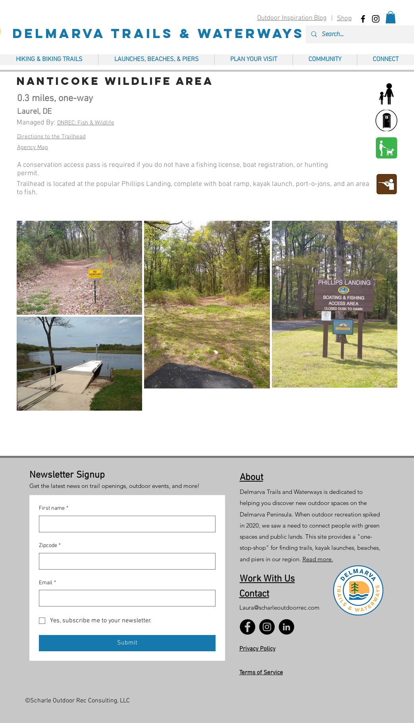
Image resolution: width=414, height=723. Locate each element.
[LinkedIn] (286, 627)
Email (47, 583)
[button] (390, 17)
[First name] (124, 524)
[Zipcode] (124, 561)
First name (53, 509)
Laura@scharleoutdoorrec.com (279, 607)
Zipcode (50, 546)
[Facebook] (247, 627)
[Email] (124, 598)
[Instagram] (267, 627)
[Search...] (366, 34)
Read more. (317, 559)
